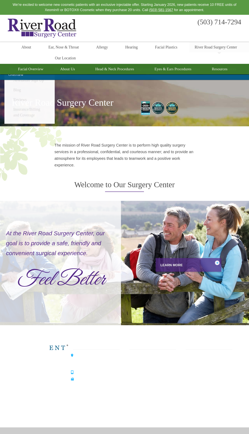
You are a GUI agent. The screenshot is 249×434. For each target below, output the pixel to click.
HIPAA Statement (143, 425)
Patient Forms (195, 374)
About (26, 48)
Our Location (217, 48)
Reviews (190, 388)
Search (240, 48)
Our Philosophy (196, 360)
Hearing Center (42, 369)
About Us (191, 353)
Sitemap (230, 425)
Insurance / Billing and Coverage (209, 395)
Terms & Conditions (187, 425)
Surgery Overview (124, 61)
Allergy (86, 48)
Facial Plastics (135, 48)
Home (9, 48)
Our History (193, 367)
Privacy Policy (164, 425)
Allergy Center (41, 383)
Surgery (137, 374)
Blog (187, 381)
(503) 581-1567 (161, 10)
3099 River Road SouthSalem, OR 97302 (93, 351)
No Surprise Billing (212, 425)
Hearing (107, 48)
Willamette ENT (42, 356)
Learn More (166, 254)
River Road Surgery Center (176, 48)
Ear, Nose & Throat (55, 48)
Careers (190, 402)
